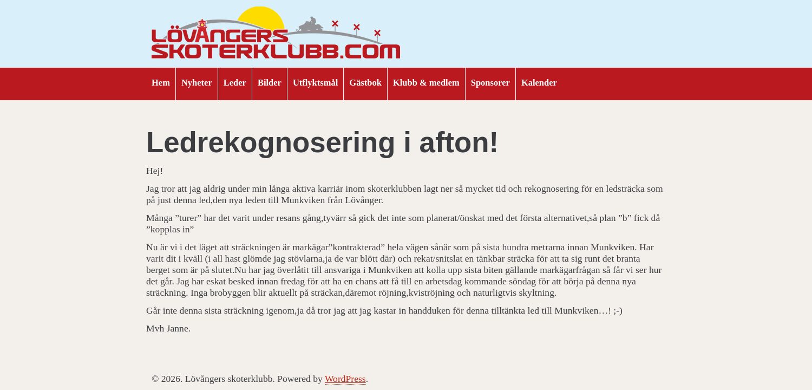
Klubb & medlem (426, 82)
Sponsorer (490, 82)
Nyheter (196, 82)
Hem (161, 82)
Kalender (539, 82)
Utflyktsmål (315, 82)
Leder (235, 82)
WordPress (345, 378)
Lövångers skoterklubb (276, 34)
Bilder (269, 82)
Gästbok (365, 82)
